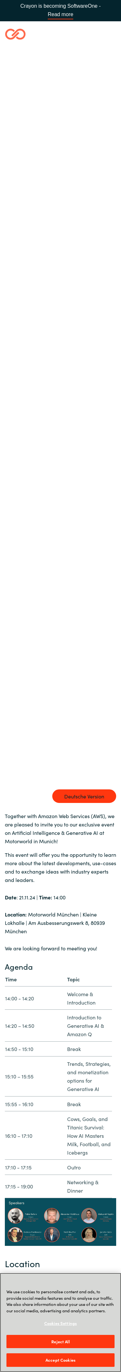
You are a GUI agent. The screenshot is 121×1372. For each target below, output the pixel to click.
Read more (60, 14)
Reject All (60, 1341)
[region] (60, 1322)
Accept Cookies (60, 1360)
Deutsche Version (84, 796)
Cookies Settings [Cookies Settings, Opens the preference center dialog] (60, 1323)
